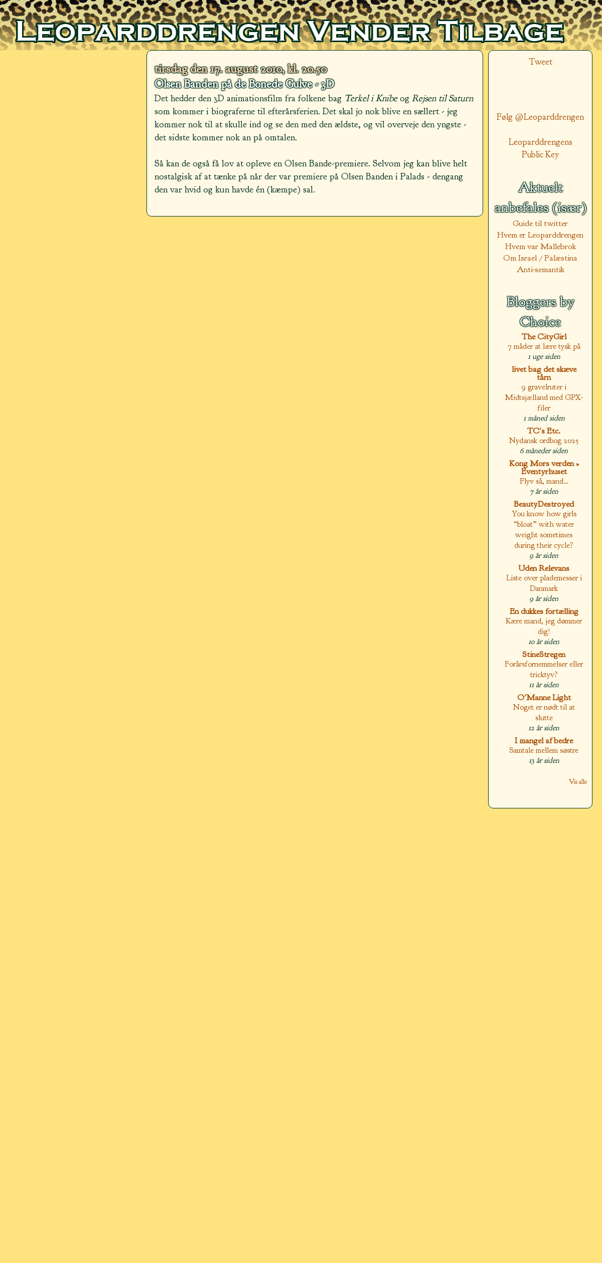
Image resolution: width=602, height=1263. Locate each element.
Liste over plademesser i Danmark (544, 582)
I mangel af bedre (544, 740)
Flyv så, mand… (544, 481)
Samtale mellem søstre (543, 750)
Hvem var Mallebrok (540, 246)
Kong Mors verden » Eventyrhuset (544, 467)
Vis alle (578, 781)
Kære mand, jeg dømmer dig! (544, 626)
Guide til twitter (540, 223)
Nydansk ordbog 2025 (543, 440)
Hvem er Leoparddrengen (540, 235)
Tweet (540, 62)
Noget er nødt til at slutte (544, 712)
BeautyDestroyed (544, 504)
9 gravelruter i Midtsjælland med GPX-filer (544, 397)
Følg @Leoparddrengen (540, 117)
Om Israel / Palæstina (540, 258)
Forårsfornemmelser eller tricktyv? (544, 669)
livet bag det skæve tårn (544, 373)
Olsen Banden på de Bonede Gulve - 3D (244, 84)
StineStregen (543, 654)
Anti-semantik (540, 269)
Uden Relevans (543, 568)
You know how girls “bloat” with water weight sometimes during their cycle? (544, 529)
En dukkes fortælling (544, 611)
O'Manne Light (544, 697)
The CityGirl (544, 336)
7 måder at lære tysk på (544, 346)
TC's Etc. (543, 431)
